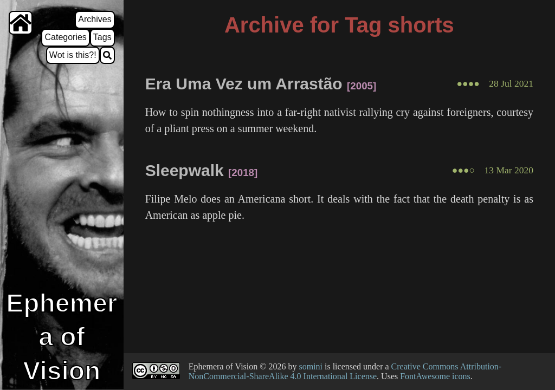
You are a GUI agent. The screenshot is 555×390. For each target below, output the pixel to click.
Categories (65, 37)
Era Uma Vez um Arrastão (244, 84)
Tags (102, 37)
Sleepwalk (184, 170)
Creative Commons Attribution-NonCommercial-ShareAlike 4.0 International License (345, 371)
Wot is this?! (72, 55)
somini (310, 366)
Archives (94, 19)
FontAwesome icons (435, 376)
